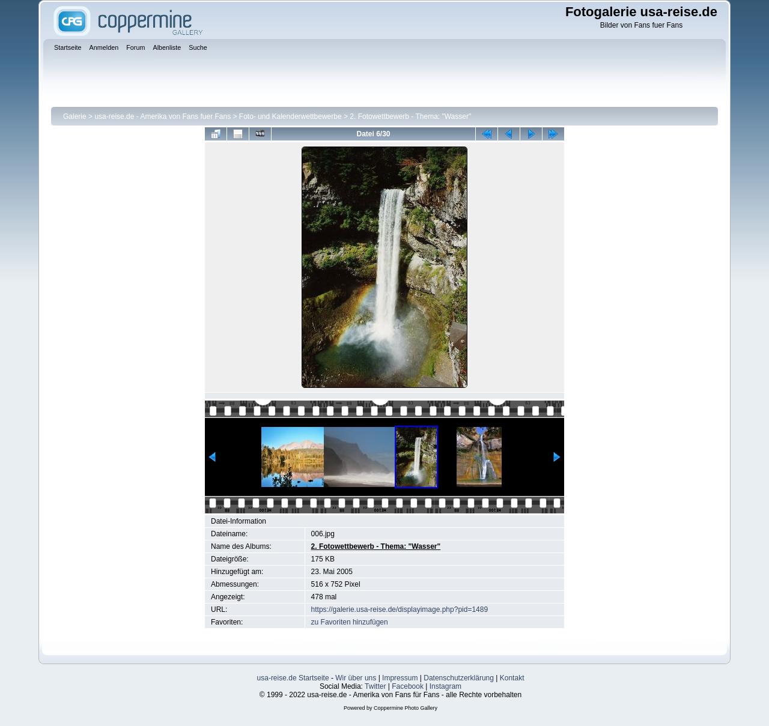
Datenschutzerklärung (459, 678)
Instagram (445, 686)
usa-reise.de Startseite (293, 678)
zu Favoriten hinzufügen (349, 622)
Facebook (408, 686)
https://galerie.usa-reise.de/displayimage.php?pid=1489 (399, 609)
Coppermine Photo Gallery (405, 708)
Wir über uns (355, 678)
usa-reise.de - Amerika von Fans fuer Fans (162, 116)
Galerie (75, 116)
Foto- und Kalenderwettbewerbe (290, 116)
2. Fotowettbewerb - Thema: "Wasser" (410, 116)
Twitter (375, 686)
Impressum (400, 678)
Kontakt (512, 678)
